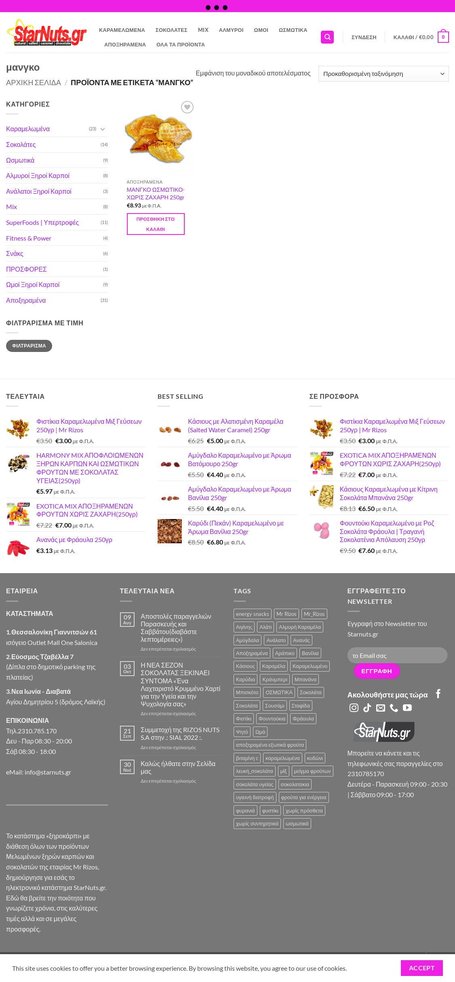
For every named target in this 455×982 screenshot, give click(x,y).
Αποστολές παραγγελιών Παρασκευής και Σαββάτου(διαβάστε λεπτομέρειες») (176, 627)
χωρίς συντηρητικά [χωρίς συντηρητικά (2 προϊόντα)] (257, 823)
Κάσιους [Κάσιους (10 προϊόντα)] (245, 666)
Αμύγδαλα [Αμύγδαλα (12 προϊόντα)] (247, 640)
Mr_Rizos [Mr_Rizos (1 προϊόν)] (314, 614)
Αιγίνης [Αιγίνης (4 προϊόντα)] (244, 627)
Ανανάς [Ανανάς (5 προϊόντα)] (301, 640)
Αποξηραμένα (125, 44)
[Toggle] (103, 129)
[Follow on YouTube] (407, 709)
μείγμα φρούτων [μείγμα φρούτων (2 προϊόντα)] (312, 771)
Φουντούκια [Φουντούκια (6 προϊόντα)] (272, 718)
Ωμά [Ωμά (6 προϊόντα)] (260, 732)
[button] (364, 37)
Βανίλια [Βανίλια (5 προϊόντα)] (310, 653)
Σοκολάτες (171, 30)
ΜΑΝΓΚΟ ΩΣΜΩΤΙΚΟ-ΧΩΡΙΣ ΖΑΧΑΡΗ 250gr (156, 193)
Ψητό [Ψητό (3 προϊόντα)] (242, 732)
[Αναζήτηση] (327, 37)
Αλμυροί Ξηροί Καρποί (38, 175)
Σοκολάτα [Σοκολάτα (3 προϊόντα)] (247, 705)
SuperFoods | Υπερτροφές (42, 222)
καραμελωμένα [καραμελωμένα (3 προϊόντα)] (282, 758)
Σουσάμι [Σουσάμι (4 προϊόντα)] (274, 705)
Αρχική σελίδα (33, 82)
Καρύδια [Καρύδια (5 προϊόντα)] (245, 679)
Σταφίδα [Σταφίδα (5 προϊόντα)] (301, 705)
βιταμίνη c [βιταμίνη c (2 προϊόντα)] (247, 758)
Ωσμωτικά (293, 30)
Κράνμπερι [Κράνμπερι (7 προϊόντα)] (274, 679)
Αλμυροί (231, 30)
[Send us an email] (380, 709)
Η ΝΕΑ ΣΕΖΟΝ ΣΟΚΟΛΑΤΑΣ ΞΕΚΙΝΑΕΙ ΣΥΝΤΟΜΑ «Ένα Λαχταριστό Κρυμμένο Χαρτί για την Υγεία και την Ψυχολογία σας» (180, 684)
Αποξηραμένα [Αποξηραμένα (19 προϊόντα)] (252, 653)
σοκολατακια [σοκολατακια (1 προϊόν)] (295, 784)
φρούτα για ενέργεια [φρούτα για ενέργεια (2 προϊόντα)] (304, 797)
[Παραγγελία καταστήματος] (383, 74)
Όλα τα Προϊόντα (180, 44)
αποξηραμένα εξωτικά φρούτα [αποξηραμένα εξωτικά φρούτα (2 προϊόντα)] (270, 744)
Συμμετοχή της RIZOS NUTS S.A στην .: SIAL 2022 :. (180, 733)
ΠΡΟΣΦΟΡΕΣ (26, 269)
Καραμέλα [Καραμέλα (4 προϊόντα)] (273, 666)
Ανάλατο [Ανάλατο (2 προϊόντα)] (276, 640)
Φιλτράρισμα (29, 346)
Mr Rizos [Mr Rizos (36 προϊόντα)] (286, 614)
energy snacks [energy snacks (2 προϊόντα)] (252, 614)
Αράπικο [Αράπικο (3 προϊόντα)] (285, 653)
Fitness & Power (28, 238)
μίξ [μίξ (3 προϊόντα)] (283, 771)
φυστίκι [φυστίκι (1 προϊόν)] (270, 810)
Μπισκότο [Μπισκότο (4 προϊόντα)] (247, 692)
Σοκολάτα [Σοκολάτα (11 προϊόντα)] (311, 692)
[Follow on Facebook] (438, 694)
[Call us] (394, 709)
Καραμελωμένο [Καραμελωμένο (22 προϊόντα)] (310, 666)
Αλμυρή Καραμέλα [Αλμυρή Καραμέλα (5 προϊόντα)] (300, 627)
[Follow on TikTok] (367, 709)
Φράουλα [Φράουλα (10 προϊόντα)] (303, 718)
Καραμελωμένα (122, 30)
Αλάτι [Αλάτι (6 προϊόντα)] (265, 627)
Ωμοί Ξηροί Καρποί (32, 284)
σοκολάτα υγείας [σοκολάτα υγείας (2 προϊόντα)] (255, 784)
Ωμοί (261, 30)
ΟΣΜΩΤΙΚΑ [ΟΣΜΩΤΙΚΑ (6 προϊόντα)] (279, 692)
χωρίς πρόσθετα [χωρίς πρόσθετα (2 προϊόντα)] (304, 810)
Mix (203, 30)
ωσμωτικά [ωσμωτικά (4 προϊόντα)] (297, 823)
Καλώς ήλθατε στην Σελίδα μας (178, 767)
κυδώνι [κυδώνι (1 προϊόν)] (315, 758)
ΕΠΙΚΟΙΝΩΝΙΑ (27, 720)
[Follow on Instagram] (354, 709)
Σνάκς (14, 253)
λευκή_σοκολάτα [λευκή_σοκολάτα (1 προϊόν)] (254, 771)
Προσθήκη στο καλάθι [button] (156, 224)
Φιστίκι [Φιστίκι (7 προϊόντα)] (243, 718)
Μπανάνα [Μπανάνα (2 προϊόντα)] (305, 679)
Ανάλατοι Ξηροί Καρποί (39, 191)
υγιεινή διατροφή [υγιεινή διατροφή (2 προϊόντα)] (255, 797)
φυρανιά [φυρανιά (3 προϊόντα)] (245, 810)
